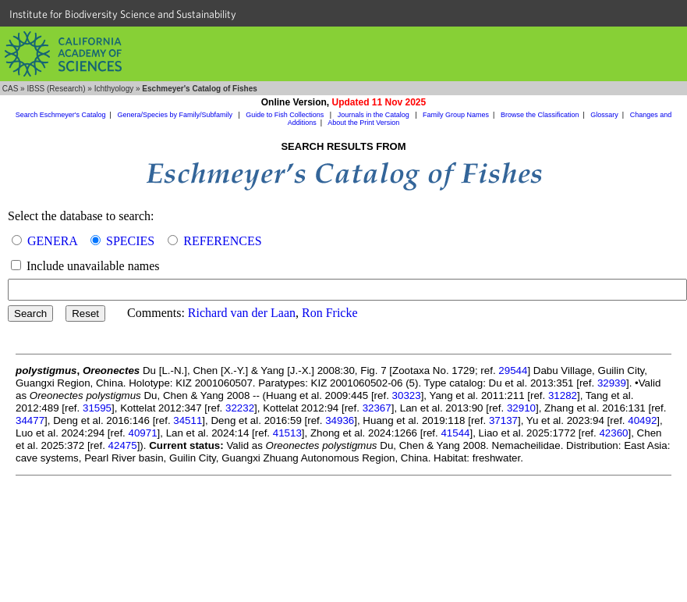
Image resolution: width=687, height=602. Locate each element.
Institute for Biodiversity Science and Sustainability (122, 14)
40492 (642, 420)
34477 (30, 420)
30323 (406, 395)
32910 (521, 408)
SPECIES (130, 241)
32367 (377, 408)
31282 (562, 395)
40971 (143, 433)
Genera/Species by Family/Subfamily (175, 115)
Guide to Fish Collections (286, 115)
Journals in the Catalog (375, 115)
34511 (187, 420)
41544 (455, 433)
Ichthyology (114, 88)
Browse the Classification (540, 115)
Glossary (604, 115)
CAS (10, 88)
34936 (339, 420)
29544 (512, 370)
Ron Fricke (330, 312)
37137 (503, 420)
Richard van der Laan (242, 312)
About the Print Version (363, 122)
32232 (239, 408)
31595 (97, 408)
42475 (122, 445)
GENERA (52, 241)
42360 (613, 433)
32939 (611, 383)
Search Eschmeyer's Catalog (61, 115)
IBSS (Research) (56, 88)
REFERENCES (222, 241)
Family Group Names (456, 115)
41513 (287, 433)
